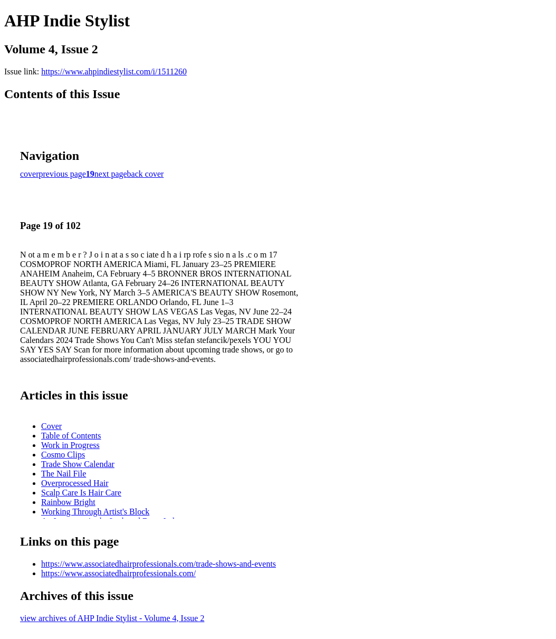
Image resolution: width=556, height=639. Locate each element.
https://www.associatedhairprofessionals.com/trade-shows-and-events (158, 563)
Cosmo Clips (63, 454)
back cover (145, 173)
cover (29, 173)
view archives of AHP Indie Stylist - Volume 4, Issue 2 (112, 618)
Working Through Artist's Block (95, 511)
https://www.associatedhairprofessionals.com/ (118, 573)
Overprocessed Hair (75, 483)
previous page (62, 173)
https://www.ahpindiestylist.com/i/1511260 (114, 71)
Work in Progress (70, 445)
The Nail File (63, 473)
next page (110, 173)
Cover (51, 426)
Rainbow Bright (68, 502)
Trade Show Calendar (77, 464)
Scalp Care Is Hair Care (81, 492)
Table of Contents (71, 435)
